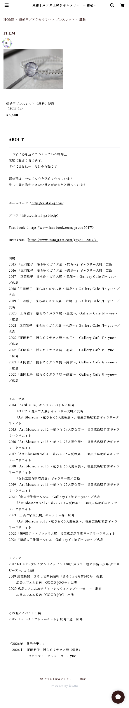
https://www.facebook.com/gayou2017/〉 (61, 228)
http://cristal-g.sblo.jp (39, 215)
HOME (9, 20)
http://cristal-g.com (47, 203)
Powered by (64, 686)
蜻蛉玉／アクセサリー (35, 20)
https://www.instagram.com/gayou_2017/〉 (63, 240)
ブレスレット (65, 20)
